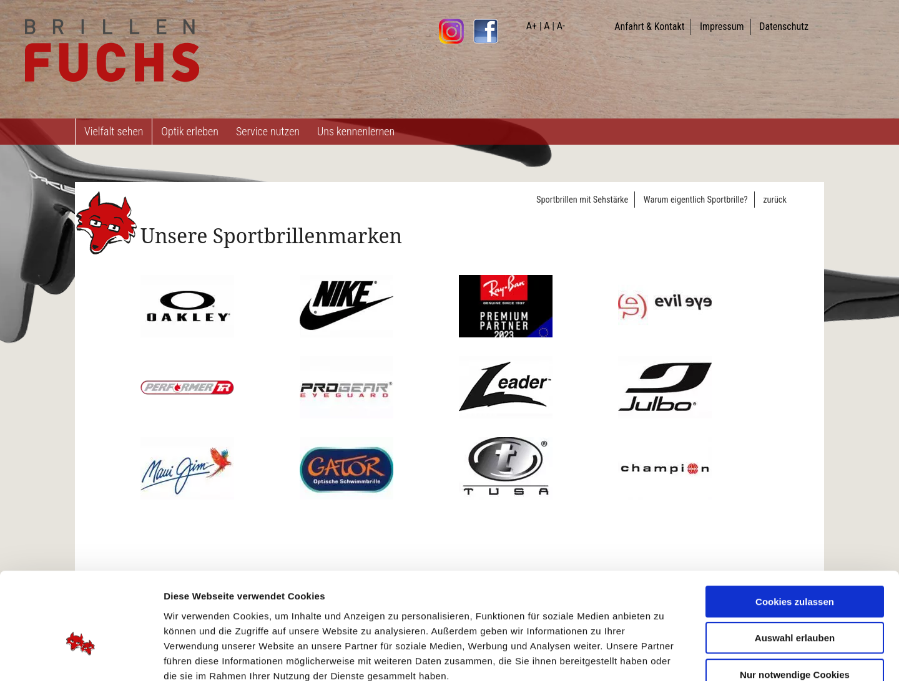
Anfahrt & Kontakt (649, 26)
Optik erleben (190, 131)
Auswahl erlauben (795, 565)
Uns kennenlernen (356, 131)
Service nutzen (268, 131)
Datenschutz (783, 26)
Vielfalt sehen (113, 131)
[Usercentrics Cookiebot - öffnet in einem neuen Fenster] (80, 656)
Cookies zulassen (794, 528)
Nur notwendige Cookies (795, 601)
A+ (531, 26)
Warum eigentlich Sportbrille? (696, 200)
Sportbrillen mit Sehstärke (582, 200)
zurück (775, 200)
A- (561, 26)
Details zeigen (663, 656)
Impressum (722, 26)
